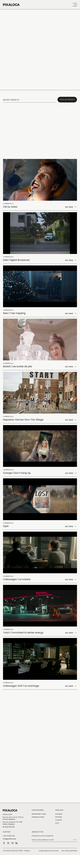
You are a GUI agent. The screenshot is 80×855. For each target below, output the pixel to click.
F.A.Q (57, 823)
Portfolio (58, 817)
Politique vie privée (69, 851)
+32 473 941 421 (9, 836)
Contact (58, 820)
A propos (58, 814)
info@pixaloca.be (9, 839)
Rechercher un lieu (39, 814)
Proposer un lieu (38, 817)
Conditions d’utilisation (49, 851)
